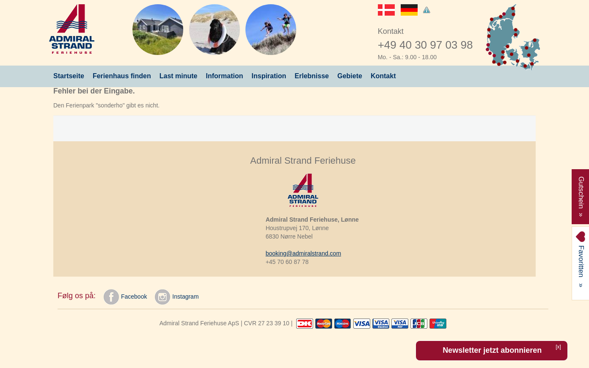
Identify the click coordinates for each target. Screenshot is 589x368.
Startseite (68, 76)
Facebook (125, 297)
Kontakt (383, 76)
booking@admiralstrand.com (303, 253)
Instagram (176, 297)
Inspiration (269, 76)
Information (224, 76)
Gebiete (349, 76)
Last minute (179, 76)
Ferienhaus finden (122, 76)
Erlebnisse (311, 76)
